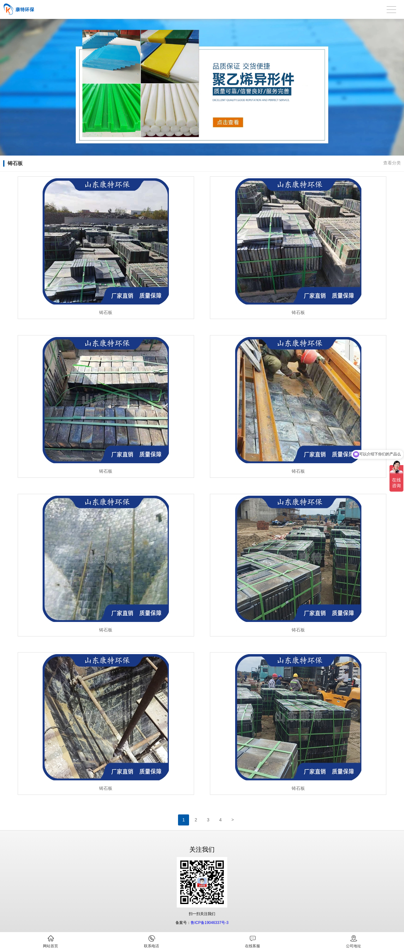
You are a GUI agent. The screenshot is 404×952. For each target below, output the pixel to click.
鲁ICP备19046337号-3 (210, 922)
